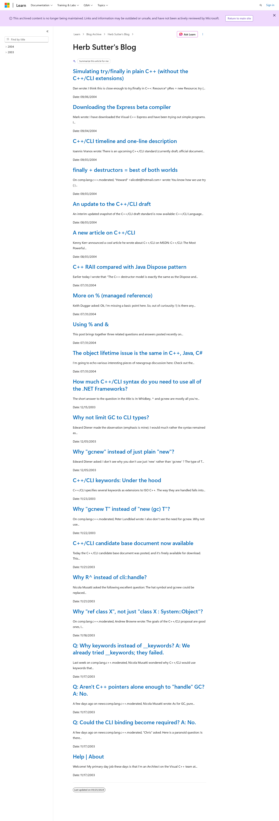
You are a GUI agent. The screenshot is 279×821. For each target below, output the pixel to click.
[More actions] (202, 34)
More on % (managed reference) (112, 295)
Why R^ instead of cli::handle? (110, 576)
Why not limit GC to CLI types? (111, 417)
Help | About (88, 756)
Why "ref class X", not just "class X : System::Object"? (138, 611)
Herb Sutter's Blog (118, 34)
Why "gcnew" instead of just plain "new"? (123, 451)
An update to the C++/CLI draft (112, 203)
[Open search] (261, 5)
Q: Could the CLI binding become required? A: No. (134, 722)
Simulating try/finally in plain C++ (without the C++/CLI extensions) (130, 74)
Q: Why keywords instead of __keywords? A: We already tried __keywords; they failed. (131, 649)
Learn (77, 34)
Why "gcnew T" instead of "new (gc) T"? (121, 508)
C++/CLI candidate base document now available (133, 542)
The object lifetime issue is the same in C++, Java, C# (137, 352)
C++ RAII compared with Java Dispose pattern (129, 266)
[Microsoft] (7, 5)
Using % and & (91, 324)
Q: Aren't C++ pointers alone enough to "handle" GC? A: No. (138, 690)
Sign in (270, 5)
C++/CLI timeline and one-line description (125, 140)
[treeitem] (28, 47)
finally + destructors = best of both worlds (125, 169)
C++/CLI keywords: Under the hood (117, 480)
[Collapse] (47, 31)
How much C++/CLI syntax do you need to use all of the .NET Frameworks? (137, 385)
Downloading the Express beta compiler (122, 106)
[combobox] (26, 39)
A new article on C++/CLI (104, 232)
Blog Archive (93, 34)
